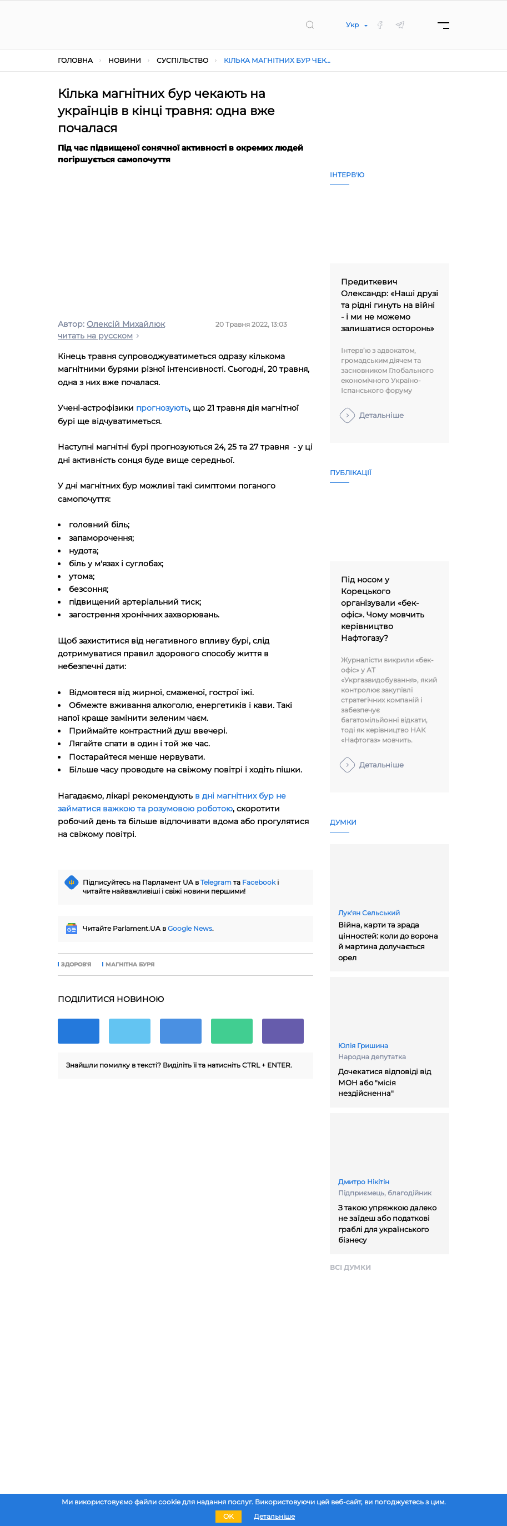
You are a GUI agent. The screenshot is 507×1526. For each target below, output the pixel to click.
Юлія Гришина (363, 1045)
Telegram (216, 882)
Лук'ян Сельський (369, 913)
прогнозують (162, 408)
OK (228, 1516)
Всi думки (350, 1267)
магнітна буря (130, 964)
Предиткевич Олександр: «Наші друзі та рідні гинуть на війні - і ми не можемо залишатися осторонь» (389, 305)
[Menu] (443, 24)
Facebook (258, 882)
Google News (190, 928)
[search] (310, 24)
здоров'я (76, 964)
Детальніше (381, 415)
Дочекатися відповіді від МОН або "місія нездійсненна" (384, 1082)
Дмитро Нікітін (363, 1182)
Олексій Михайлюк (126, 324)
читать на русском (95, 336)
